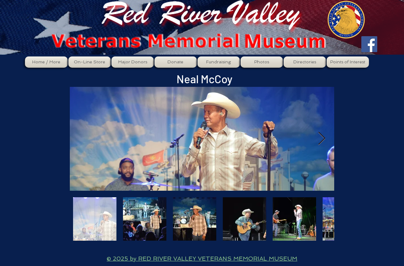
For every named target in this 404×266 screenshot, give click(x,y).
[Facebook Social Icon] (369, 44)
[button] (89, 62)
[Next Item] (322, 139)
